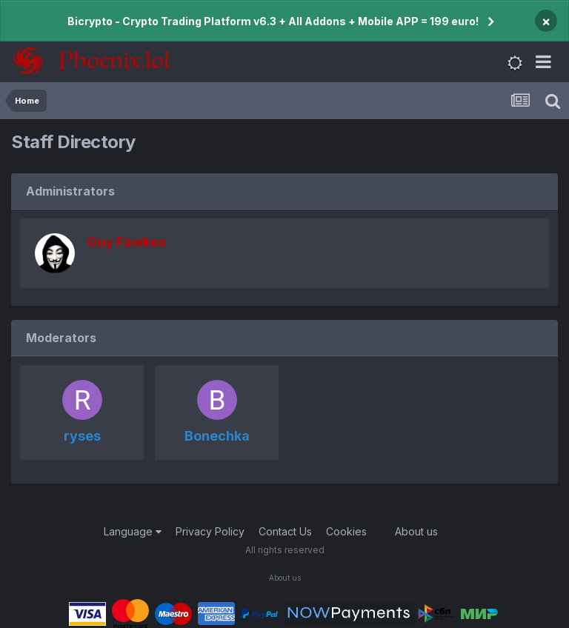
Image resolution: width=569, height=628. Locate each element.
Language (133, 531)
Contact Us (285, 531)
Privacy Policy (210, 531)
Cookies (346, 531)
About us (416, 531)
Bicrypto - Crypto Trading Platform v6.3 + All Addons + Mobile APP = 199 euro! (273, 21)
